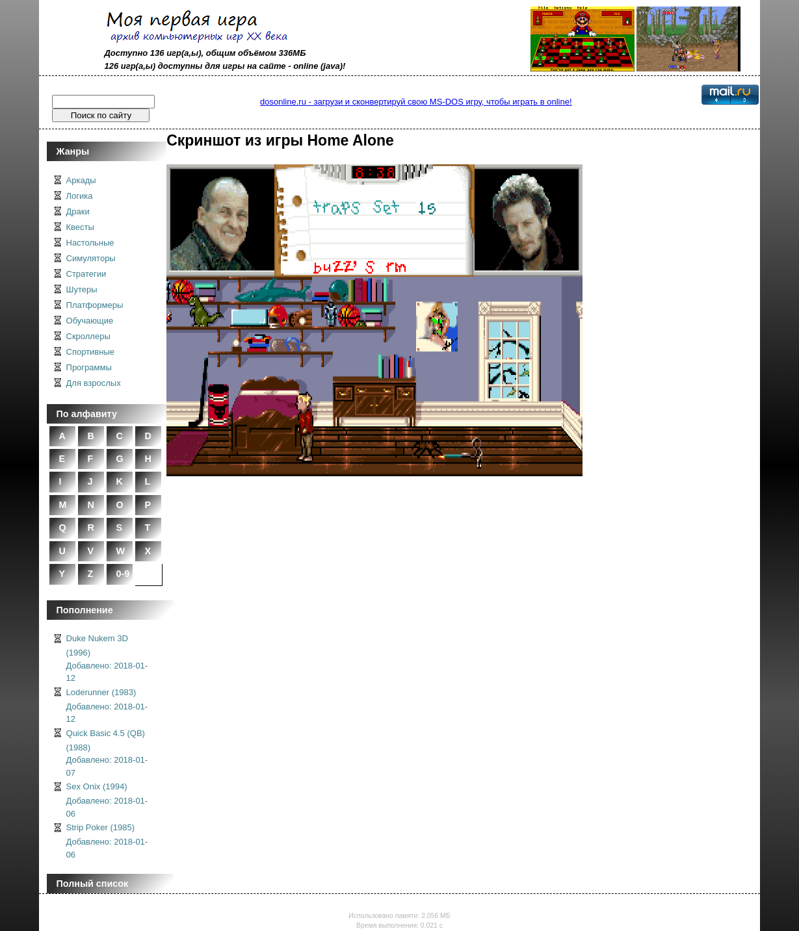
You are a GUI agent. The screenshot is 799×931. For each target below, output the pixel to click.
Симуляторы (91, 258)
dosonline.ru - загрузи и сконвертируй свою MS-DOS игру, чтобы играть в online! (415, 102)
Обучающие (90, 320)
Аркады (81, 180)
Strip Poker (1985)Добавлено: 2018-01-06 (107, 841)
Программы (89, 367)
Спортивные (90, 352)
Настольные (90, 243)
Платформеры (95, 305)
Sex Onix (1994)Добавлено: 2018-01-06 (107, 800)
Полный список (93, 883)
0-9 (123, 573)
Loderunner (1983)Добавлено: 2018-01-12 (107, 705)
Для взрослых (93, 383)
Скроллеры (88, 336)
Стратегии (86, 274)
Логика (79, 196)
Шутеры (82, 289)
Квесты (80, 227)
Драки (78, 211)
